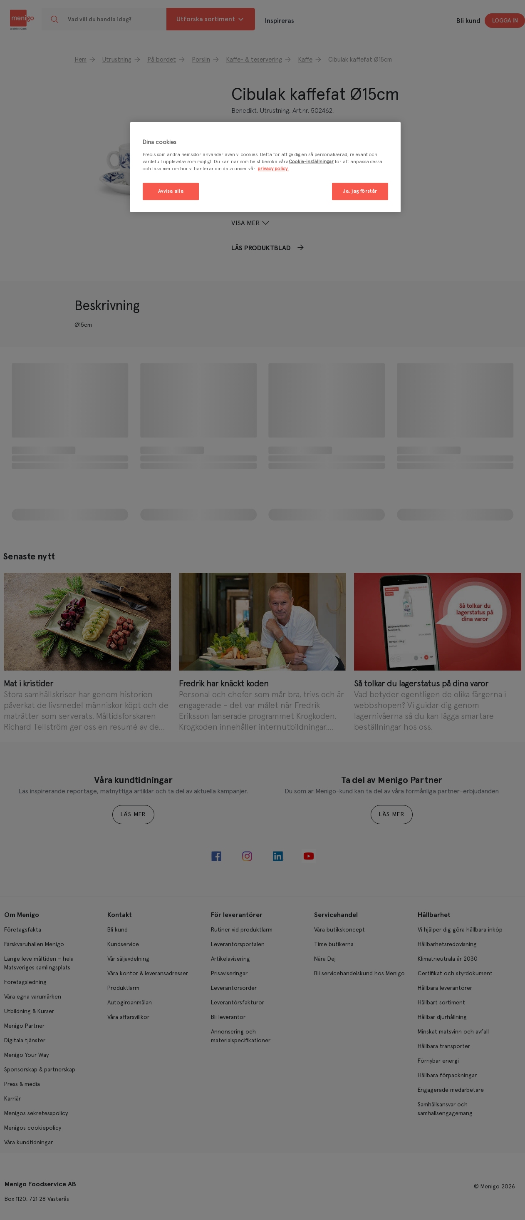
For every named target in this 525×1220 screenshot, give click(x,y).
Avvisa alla (170, 191)
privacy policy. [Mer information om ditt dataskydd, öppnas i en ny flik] (273, 168)
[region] (265, 167)
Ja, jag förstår (360, 191)
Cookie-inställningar (311, 161)
